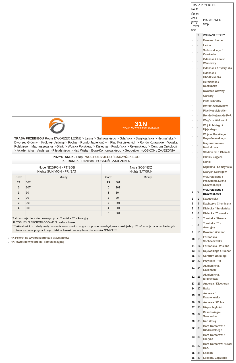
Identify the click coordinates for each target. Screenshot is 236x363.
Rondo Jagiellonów (215, 105)
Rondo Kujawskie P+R (217, 115)
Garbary (208, 95)
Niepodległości (212, 307)
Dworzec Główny (214, 91)
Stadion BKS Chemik (216, 152)
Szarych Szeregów (215, 171)
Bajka (206, 288)
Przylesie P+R (212, 260)
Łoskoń (208, 353)
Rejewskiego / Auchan (217, 251)
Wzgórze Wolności (215, 120)
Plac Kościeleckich (215, 110)
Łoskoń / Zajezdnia (215, 357)
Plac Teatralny (212, 100)
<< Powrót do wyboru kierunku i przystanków (40, 237)
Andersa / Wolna (213, 302)
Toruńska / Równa (214, 218)
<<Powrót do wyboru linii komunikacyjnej (37, 241)
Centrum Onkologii (215, 255)
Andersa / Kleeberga (216, 283)
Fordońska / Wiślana (216, 246)
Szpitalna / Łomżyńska (217, 167)
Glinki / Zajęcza (213, 157)
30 (27, 182)
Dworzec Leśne (213, 40)
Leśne (207, 45)
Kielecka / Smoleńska (216, 208)
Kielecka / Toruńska (215, 213)
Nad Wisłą (209, 321)
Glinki (207, 162)
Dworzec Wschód (214, 232)
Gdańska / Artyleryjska (217, 68)
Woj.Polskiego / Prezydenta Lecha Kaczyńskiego (214, 180)
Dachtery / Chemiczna (217, 203)
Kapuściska (210, 198)
